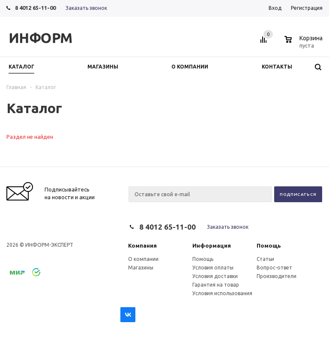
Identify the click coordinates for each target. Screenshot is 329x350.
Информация (211, 245)
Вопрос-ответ (274, 267)
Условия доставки (215, 276)
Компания (142, 245)
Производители (276, 276)
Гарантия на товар (215, 284)
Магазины (140, 267)
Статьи (265, 259)
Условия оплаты (212, 267)
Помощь (269, 245)
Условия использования (222, 293)
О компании (143, 259)
